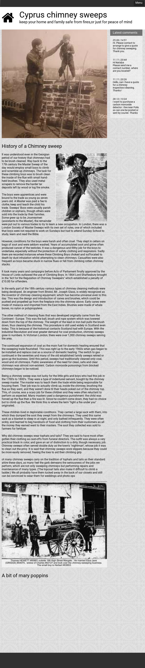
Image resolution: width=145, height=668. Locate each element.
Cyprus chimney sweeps (63, 14)
